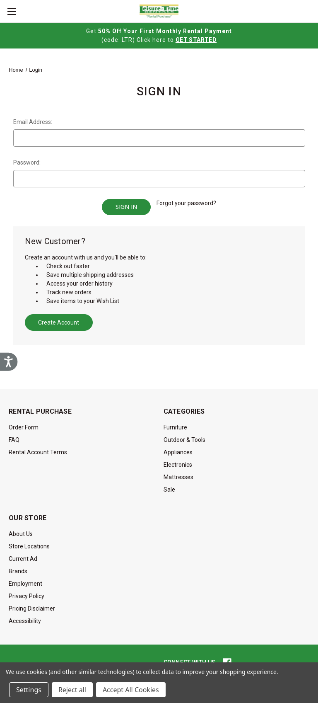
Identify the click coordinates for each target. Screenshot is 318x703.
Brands (18, 568)
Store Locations (29, 544)
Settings (28, 689)
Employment (25, 581)
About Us (21, 531)
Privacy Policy (26, 593)
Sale (169, 487)
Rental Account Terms (38, 449)
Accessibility (25, 618)
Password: (27, 162)
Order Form (24, 425)
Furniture (175, 425)
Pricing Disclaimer (32, 606)
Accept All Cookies (131, 689)
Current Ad (23, 556)
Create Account (58, 320)
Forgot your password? (186, 203)
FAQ (14, 437)
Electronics (178, 462)
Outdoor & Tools (184, 437)
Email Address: (32, 122)
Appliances (178, 449)
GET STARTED (196, 39)
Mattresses (178, 474)
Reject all (72, 689)
